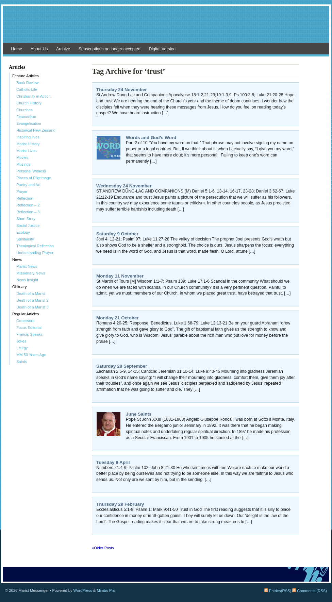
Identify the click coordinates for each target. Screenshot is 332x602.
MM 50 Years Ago (31, 355)
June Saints (138, 414)
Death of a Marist (30, 293)
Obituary (19, 287)
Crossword (25, 321)
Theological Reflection (35, 246)
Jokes (21, 341)
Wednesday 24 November (124, 185)
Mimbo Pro (106, 590)
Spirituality (25, 239)
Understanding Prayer (34, 253)
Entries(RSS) (277, 591)
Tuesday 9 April (113, 462)
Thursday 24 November (121, 89)
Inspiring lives (27, 137)
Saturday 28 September (121, 366)
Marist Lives (26, 151)
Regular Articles (25, 314)
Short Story (25, 219)
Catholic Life (26, 89)
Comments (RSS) (309, 591)
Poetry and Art (28, 185)
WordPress (82, 590)
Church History (29, 103)
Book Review (27, 83)
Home (16, 49)
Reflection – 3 (27, 212)
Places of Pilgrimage (33, 178)
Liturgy (22, 348)
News (17, 259)
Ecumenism (26, 117)
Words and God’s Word (151, 137)
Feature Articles (25, 76)
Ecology (23, 232)
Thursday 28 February (120, 504)
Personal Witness (31, 171)
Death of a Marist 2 (32, 300)
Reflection (24, 198)
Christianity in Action (33, 96)
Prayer (22, 191)
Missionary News (30, 273)
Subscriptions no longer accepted (109, 49)
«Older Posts (103, 548)
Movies (22, 157)
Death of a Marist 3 (32, 307)
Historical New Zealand (35, 130)
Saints (21, 361)
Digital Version (162, 49)
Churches (24, 110)
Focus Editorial (29, 327)
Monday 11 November (120, 276)
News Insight (27, 280)
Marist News (26, 266)
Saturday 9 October (117, 233)
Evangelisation (28, 123)
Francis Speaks (29, 334)
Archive (63, 49)
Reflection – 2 (27, 205)
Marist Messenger (166, 28)
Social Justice (27, 225)
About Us (39, 49)
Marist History (27, 144)
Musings (23, 164)
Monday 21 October (117, 317)
